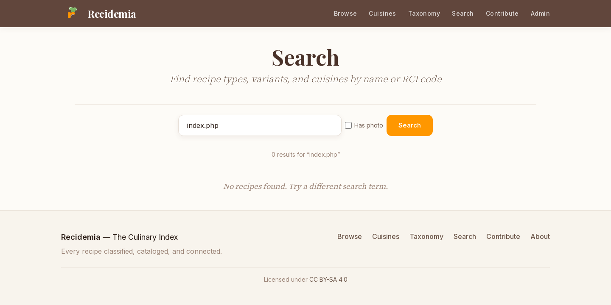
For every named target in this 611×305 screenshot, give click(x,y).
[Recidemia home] (98, 13)
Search (463, 13)
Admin (540, 13)
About (540, 236)
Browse (345, 13)
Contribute (502, 13)
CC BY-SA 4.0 (328, 279)
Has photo (364, 125)
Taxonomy (424, 13)
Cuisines (382, 13)
